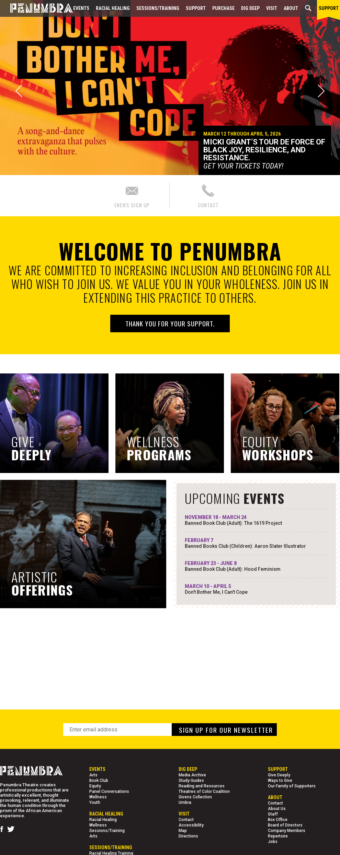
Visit (271, 8)
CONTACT (208, 195)
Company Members (286, 830)
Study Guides (191, 780)
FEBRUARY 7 (256, 543)
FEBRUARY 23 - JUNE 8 (256, 566)
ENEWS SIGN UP (132, 195)
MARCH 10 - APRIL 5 (256, 589)
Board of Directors (285, 825)
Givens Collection (195, 797)
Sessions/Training (157, 8)
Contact (186, 819)
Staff (273, 814)
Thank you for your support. (170, 323)
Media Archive (192, 775)
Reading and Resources (202, 786)
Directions (188, 836)
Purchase (223, 8)
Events (81, 8)
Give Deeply (279, 775)
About (291, 8)
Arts (93, 775)
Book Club (98, 780)
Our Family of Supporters (292, 786)
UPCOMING (235, 498)
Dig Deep (250, 8)
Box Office (277, 819)
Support (196, 8)
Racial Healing (113, 8)
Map (183, 830)
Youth (94, 802)
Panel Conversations (109, 791)
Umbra (185, 802)
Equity (95, 786)
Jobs (272, 841)
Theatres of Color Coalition (204, 791)
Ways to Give (280, 780)
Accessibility (191, 825)
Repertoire (278, 836)
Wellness (98, 797)
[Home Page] (36, 8)
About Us (277, 808)
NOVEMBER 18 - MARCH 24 (256, 520)
